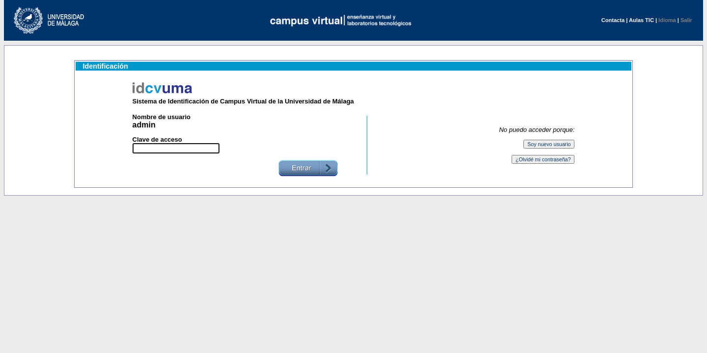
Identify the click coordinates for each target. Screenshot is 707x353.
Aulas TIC (641, 20)
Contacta (613, 20)
